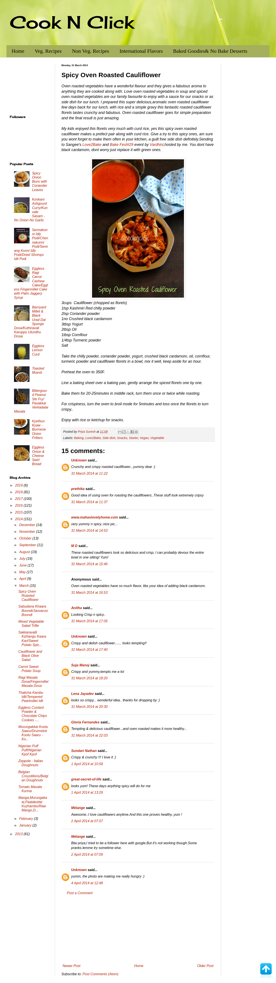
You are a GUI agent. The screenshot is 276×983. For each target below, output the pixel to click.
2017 (19, 499)
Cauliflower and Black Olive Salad (30, 656)
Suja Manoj (80, 665)
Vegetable (157, 438)
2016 (19, 505)
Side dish (108, 438)
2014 (19, 519)
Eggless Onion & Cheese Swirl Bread (38, 455)
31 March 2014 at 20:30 (89, 707)
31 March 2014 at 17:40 (89, 649)
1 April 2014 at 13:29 (87, 792)
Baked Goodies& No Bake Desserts (210, 51)
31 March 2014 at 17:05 (89, 621)
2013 (19, 834)
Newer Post (71, 966)
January (25, 825)
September (28, 545)
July (22, 558)
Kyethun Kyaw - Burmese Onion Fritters (39, 429)
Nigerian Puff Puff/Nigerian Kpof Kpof (30, 750)
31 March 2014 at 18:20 (89, 678)
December (27, 525)
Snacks (122, 438)
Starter (133, 438)
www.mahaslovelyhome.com (94, 517)
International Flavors (141, 51)
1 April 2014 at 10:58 (87, 764)
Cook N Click (72, 22)
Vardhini (156, 144)
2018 (19, 492)
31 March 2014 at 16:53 (89, 592)
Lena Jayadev (82, 694)
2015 (19, 512)
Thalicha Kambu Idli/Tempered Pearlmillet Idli (30, 697)
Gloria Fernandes (85, 722)
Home (18, 51)
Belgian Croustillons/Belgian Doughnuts (33, 776)
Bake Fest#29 (121, 144)
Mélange (78, 808)
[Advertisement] (138, 930)
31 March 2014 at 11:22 (89, 473)
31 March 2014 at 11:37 (89, 502)
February (26, 818)
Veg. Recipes (48, 51)
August (25, 552)
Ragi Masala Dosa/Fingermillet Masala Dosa (33, 682)
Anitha (76, 608)
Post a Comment (80, 893)
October (25, 538)
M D (74, 546)
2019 (19, 485)
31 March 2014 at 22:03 (89, 735)
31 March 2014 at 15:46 (89, 564)
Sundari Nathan (84, 751)
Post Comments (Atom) (100, 974)
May (23, 572)
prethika (78, 489)
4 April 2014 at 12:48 (87, 883)
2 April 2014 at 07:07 (87, 821)
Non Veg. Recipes (90, 51)
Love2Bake (91, 144)
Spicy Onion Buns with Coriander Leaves (39, 181)
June (23, 565)
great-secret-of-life (86, 779)
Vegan (144, 438)
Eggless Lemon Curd (38, 350)
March (24, 585)
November (27, 531)
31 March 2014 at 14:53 (89, 530)
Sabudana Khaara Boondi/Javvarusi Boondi (33, 610)
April (23, 579)
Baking (78, 438)
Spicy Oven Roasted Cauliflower (28, 596)
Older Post (205, 966)
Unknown (79, 460)
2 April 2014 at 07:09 (87, 854)
